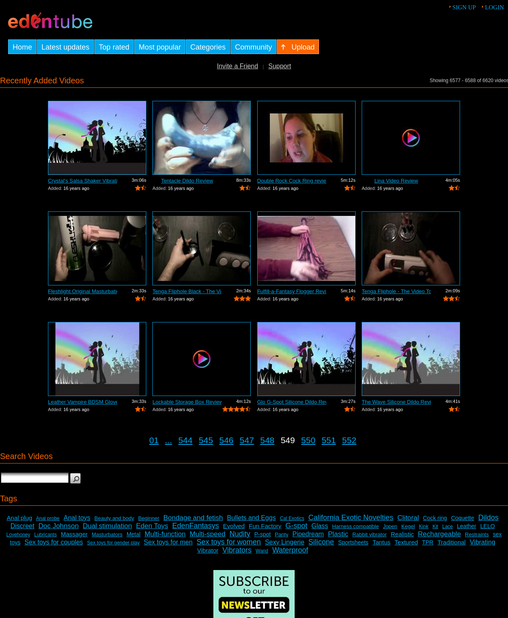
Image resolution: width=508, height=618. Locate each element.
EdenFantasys (195, 526)
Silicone (321, 542)
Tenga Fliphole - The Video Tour (396, 291)
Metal (133, 534)
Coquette (462, 518)
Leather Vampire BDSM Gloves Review (82, 402)
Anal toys (77, 517)
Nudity (240, 534)
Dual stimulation (107, 526)
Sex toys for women (229, 542)
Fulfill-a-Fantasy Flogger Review (291, 291)
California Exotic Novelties (350, 518)
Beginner (148, 518)
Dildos (488, 518)
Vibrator (207, 550)
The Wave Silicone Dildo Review (396, 402)
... (168, 440)
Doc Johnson (58, 526)
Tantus (382, 542)
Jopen (390, 526)
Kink (423, 526)
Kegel (408, 526)
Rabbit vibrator (369, 534)
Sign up (464, 7)
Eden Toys (152, 526)
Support (279, 66)
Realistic (402, 534)
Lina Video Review (396, 181)
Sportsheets (353, 542)
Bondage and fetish (193, 518)
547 (247, 440)
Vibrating (482, 542)
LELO (487, 526)
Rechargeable (439, 534)
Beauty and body (114, 518)
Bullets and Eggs (251, 517)
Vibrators (237, 550)
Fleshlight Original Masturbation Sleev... (82, 291)
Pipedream (307, 534)
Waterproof (290, 550)
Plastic (338, 534)
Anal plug (20, 517)
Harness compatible (355, 526)
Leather (466, 526)
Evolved (234, 525)
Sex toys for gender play (113, 543)
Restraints (477, 534)
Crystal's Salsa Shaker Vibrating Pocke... (82, 181)
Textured (406, 542)
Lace (447, 526)
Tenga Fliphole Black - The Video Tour (186, 291)
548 (267, 440)
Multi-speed (208, 534)
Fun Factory (265, 525)
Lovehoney (18, 534)
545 (206, 440)
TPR (427, 542)
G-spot (296, 526)
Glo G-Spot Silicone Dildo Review (291, 402)
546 (226, 440)
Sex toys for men (168, 542)
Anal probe (47, 518)
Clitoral (408, 518)
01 (153, 440)
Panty (281, 534)
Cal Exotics (292, 518)
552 (349, 440)
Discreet (23, 525)
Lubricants (45, 534)
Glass (319, 525)
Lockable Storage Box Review (186, 402)
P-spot (262, 534)
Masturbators (107, 534)
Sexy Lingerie (284, 542)
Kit (435, 526)
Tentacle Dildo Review (187, 181)
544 (185, 440)
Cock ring (435, 518)
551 (328, 440)
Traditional (451, 542)
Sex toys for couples (53, 542)
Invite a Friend (237, 66)
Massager (74, 534)
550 (308, 440)
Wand (262, 551)
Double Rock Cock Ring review (291, 181)
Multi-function (165, 534)
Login (494, 7)
